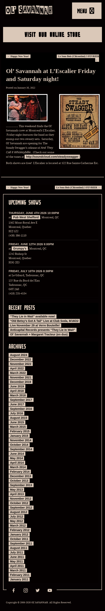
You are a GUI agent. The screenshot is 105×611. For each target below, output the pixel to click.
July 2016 (16, 413)
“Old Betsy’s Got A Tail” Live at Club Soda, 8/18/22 (44, 321)
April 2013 (17, 494)
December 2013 (20, 476)
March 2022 (18, 373)
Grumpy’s (19, 248)
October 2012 (19, 503)
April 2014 (17, 462)
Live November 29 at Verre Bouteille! (35, 325)
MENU (85, 11)
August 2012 (18, 512)
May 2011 (16, 561)
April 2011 (17, 566)
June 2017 (17, 404)
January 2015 (19, 435)
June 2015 (17, 422)
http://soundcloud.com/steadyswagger (52, 156)
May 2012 (16, 521)
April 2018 (17, 391)
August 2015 (18, 417)
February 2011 (19, 575)
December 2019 (20, 382)
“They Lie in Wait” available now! (32, 316)
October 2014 (19, 444)
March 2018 (18, 395)
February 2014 (19, 471)
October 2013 (19, 480)
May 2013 (16, 489)
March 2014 (18, 467)
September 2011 (21, 543)
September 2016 (21, 408)
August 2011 (18, 548)
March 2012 (18, 525)
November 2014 (20, 440)
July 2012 (16, 516)
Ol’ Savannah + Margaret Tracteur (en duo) (39, 334)
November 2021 (20, 377)
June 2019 (17, 386)
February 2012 (19, 530)
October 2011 (19, 539)
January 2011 (19, 579)
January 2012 (19, 534)
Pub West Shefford (26, 217)
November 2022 (20, 364)
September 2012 (21, 507)
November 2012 (20, 498)
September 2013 (21, 485)
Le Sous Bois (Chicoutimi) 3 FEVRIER (78, 187)
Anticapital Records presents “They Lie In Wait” (42, 330)
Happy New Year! (18, 56)
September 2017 (21, 399)
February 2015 (19, 431)
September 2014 (21, 449)
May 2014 (16, 458)
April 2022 (17, 368)
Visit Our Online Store (52, 34)
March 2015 (18, 426)
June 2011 (17, 557)
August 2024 (18, 355)
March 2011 (18, 570)
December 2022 (20, 359)
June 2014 (17, 453)
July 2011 (16, 552)
